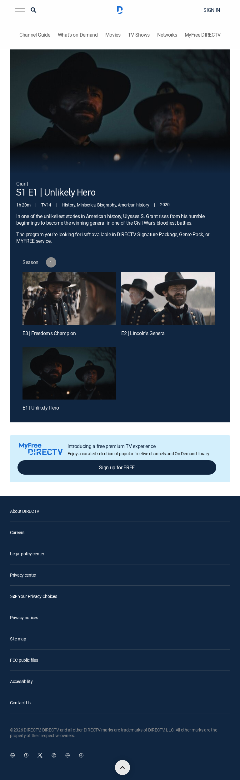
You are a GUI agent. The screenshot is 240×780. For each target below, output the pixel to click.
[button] (20, 10)
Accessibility (21, 681)
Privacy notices (24, 617)
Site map (18, 639)
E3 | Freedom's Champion (49, 333)
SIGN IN (211, 10)
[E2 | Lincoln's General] (168, 298)
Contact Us (20, 703)
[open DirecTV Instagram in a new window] (53, 755)
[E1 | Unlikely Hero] (69, 373)
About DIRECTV (24, 511)
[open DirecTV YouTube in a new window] (67, 755)
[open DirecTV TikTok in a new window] (81, 755)
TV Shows (139, 35)
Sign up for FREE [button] (117, 467)
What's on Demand (78, 35)
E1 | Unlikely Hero (40, 407)
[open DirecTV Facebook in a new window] (26, 755)
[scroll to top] (122, 767)
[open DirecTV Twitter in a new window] (40, 755)
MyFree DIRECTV (203, 35)
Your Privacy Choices (37, 596)
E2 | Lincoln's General (143, 333)
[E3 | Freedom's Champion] (69, 298)
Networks (167, 35)
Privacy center (23, 575)
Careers (17, 532)
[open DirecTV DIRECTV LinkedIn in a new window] (12, 755)
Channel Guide (34, 35)
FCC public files (24, 660)
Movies (113, 35)
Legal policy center (27, 554)
